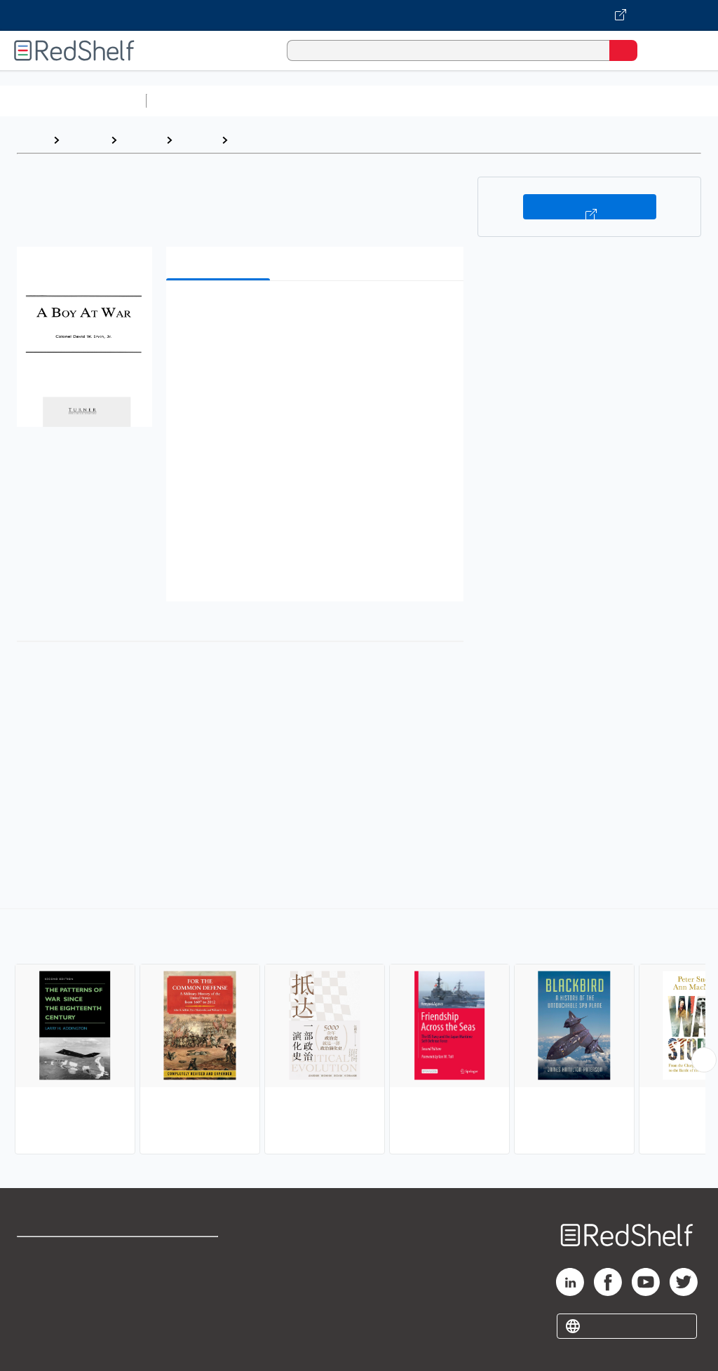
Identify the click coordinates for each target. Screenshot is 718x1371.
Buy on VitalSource (589, 206)
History (141, 139)
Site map (38, 1346)
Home (31, 139)
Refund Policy (185, 1284)
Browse (85, 139)
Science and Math (274, 100)
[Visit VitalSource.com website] (359, 15)
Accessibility (183, 1315)
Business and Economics (544, 100)
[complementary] (359, 1033)
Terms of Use (184, 1253)
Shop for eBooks (58, 1253)
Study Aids (189, 100)
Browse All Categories (72, 100)
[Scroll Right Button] (704, 1059)
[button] (313, 313)
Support (36, 1284)
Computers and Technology (400, 100)
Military (253, 139)
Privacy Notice (52, 1315)
